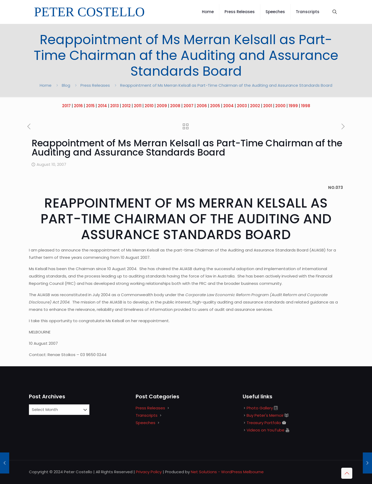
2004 (228, 106)
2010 (149, 106)
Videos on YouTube (265, 430)
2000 (280, 106)
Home (46, 85)
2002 (255, 106)
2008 (175, 106)
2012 (126, 106)
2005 (215, 106)
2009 (162, 106)
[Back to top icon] (346, 473)
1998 (305, 106)
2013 (114, 106)
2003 (242, 106)
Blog (66, 85)
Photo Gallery (260, 408)
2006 (202, 106)
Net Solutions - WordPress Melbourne (227, 472)
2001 (267, 106)
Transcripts (146, 415)
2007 (188, 106)
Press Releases (95, 85)
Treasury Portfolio (264, 422)
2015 (90, 106)
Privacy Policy (149, 472)
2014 (102, 106)
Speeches (145, 422)
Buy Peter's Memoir (265, 415)
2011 (137, 106)
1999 (293, 106)
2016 (78, 106)
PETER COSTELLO (89, 11)
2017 (66, 106)
